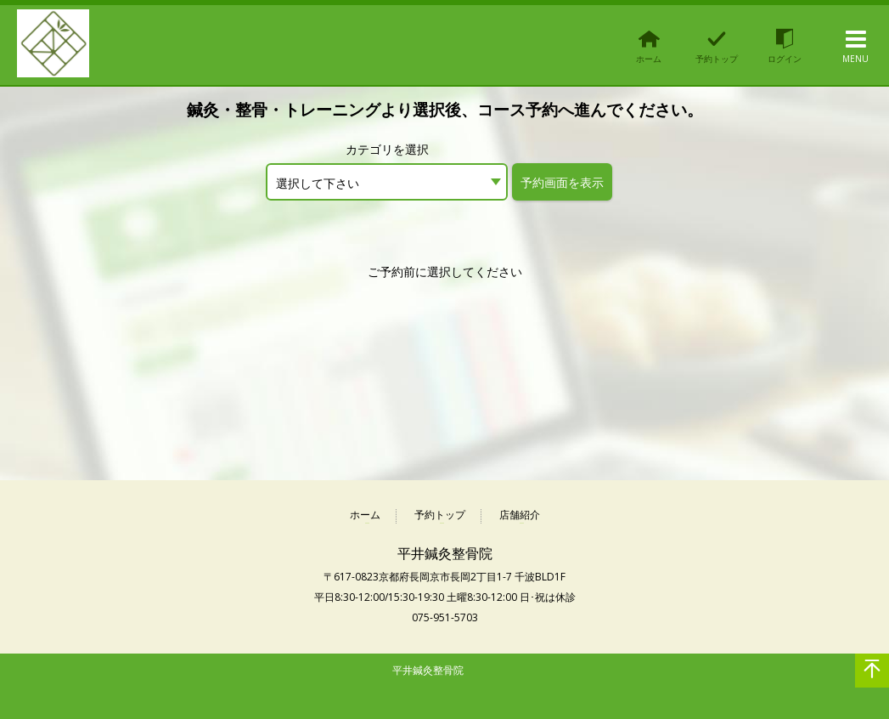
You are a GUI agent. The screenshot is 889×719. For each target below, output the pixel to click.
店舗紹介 (519, 515)
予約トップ (439, 515)
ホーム (365, 515)
